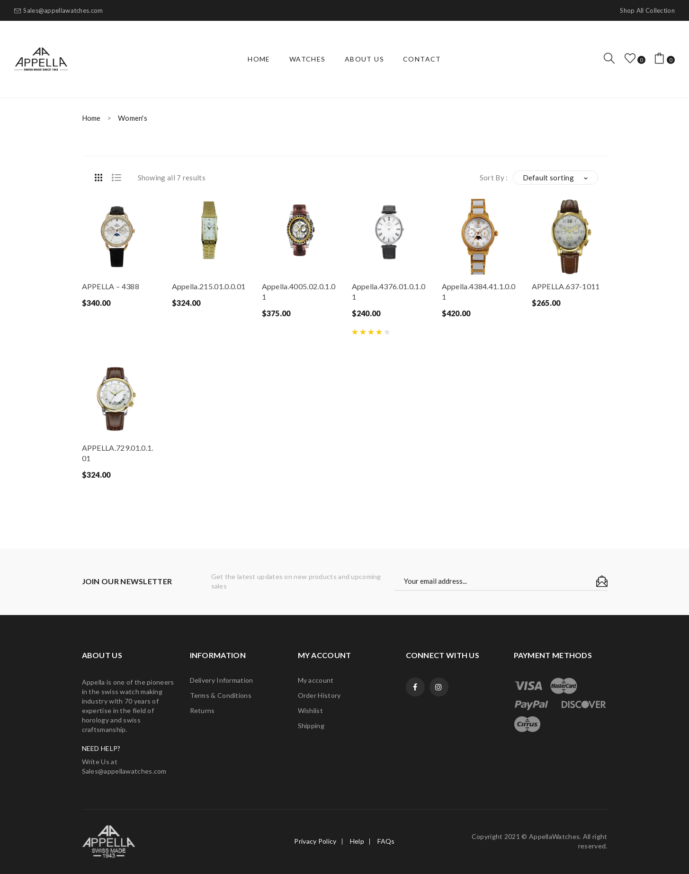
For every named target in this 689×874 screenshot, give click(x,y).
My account (316, 680)
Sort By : (494, 177)
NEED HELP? (101, 748)
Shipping (311, 726)
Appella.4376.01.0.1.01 (389, 291)
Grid (98, 177)
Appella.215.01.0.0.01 (209, 286)
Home (91, 118)
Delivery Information (221, 680)
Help (357, 841)
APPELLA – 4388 (110, 286)
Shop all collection (647, 10)
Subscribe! (602, 581)
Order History (319, 695)
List (116, 177)
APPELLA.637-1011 (566, 286)
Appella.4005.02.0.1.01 (299, 291)
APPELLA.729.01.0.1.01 (117, 453)
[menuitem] (259, 59)
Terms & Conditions (220, 695)
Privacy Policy (315, 841)
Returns (202, 710)
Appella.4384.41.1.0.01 (479, 291)
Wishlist (310, 710)
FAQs (385, 841)
